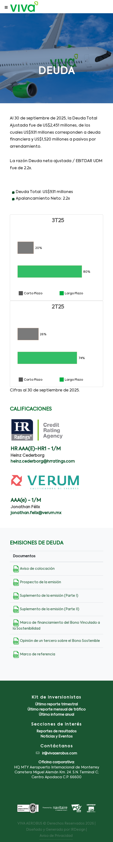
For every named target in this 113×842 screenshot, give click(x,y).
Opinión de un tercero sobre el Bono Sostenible (56, 641)
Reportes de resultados (56, 731)
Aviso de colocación (34, 568)
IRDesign (78, 829)
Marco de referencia (34, 654)
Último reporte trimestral (56, 704)
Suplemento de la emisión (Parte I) (45, 595)
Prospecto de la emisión (37, 582)
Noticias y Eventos (56, 736)
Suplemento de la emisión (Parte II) (46, 609)
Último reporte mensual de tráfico (57, 709)
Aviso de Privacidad (56, 836)
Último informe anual (56, 714)
